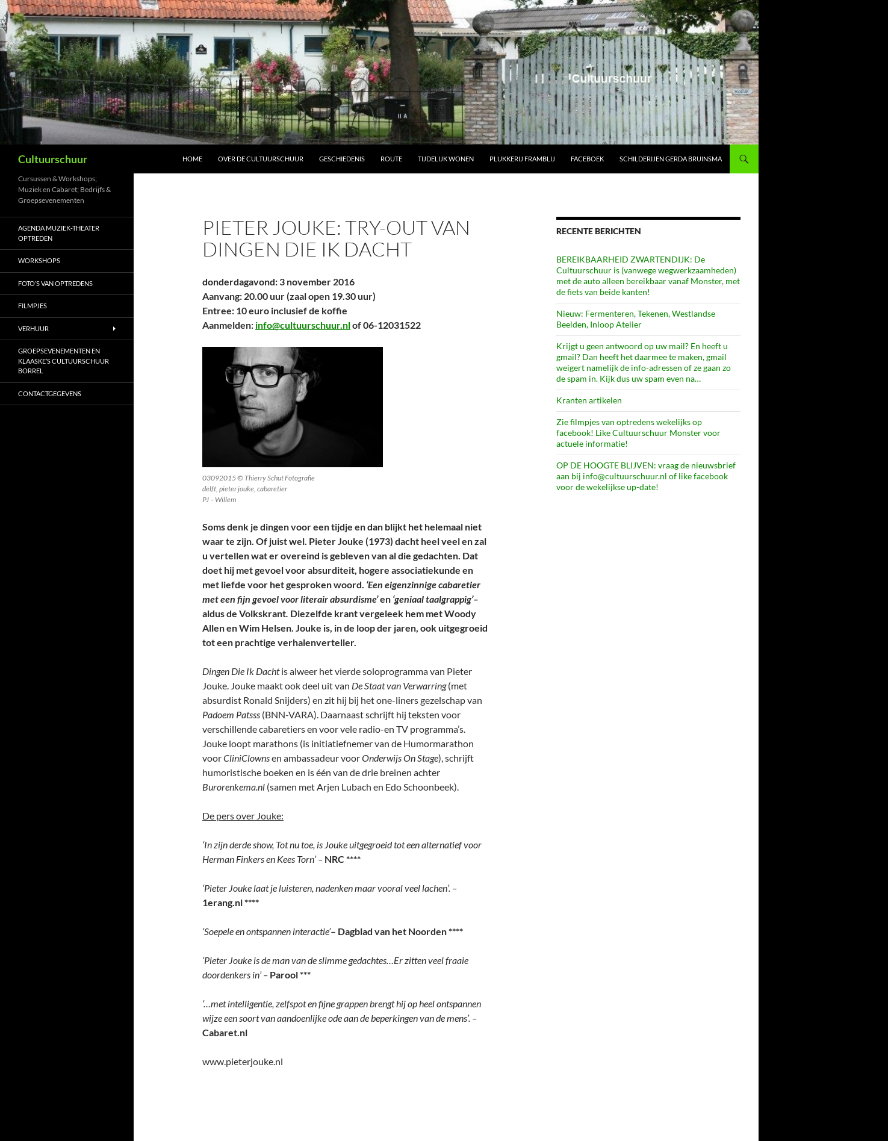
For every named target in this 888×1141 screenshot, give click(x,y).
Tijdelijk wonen (446, 159)
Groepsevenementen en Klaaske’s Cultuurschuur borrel (63, 361)
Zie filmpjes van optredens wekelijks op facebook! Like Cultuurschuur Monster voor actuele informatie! (638, 433)
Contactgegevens (49, 393)
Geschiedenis (342, 159)
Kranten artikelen (589, 400)
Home (192, 159)
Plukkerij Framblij (522, 159)
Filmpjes (32, 305)
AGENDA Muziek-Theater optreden (58, 233)
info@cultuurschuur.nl (302, 325)
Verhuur (33, 328)
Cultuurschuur (52, 159)
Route (391, 159)
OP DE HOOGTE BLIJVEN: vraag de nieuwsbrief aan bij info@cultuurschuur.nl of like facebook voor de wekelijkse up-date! (646, 476)
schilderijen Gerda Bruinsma (670, 159)
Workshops (39, 260)
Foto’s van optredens (55, 283)
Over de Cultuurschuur (260, 159)
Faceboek (587, 159)
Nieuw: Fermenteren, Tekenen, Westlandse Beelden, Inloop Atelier (635, 318)
